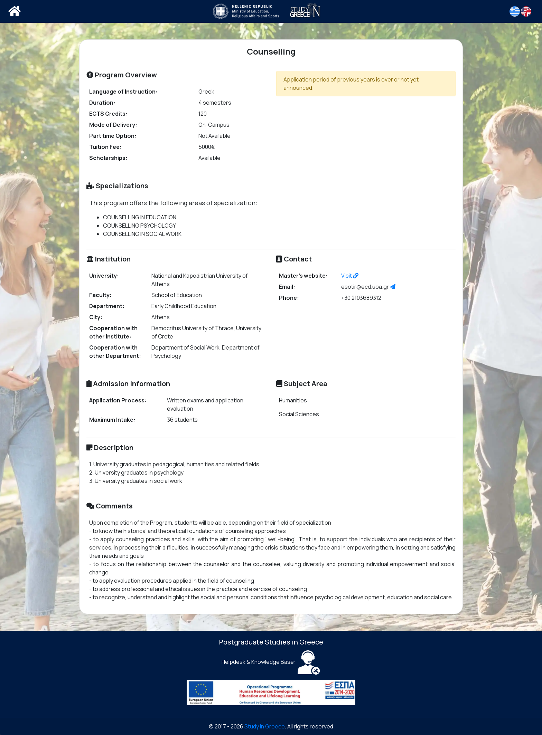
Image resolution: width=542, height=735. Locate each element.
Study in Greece (264, 726)
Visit (349, 275)
